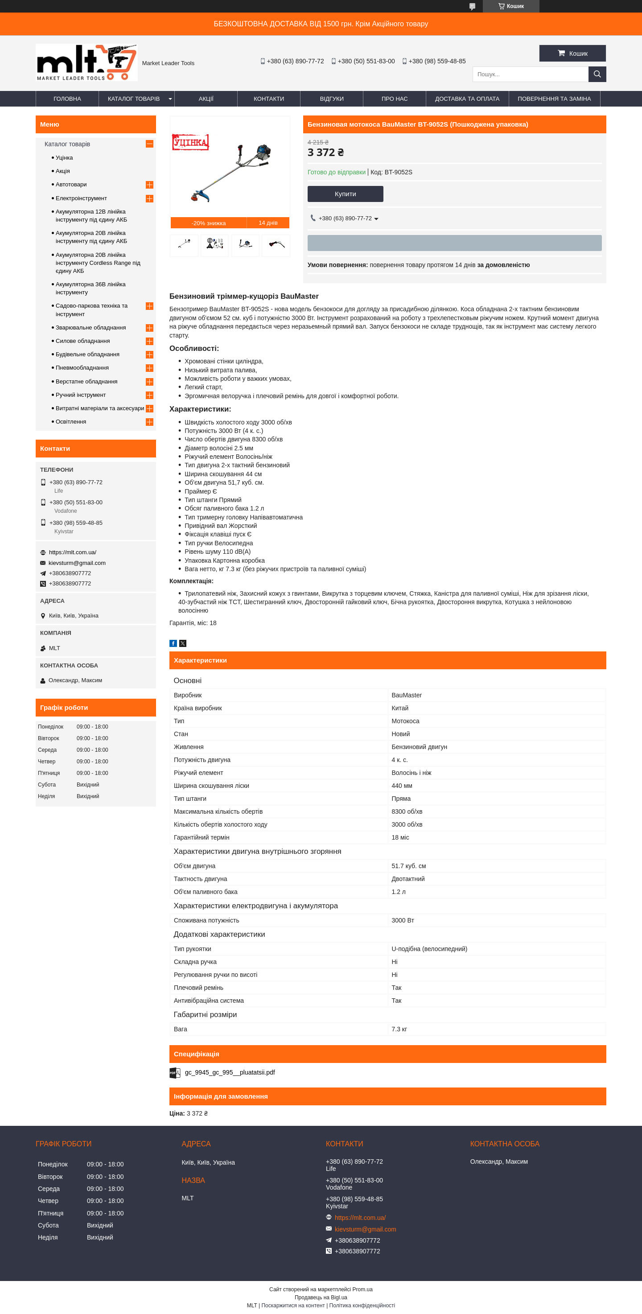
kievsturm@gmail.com (77, 563)
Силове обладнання (83, 341)
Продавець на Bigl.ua (321, 1297)
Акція (63, 171)
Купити (345, 194)
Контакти (269, 98)
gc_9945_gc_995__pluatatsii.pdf (230, 1072)
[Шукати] (597, 74)
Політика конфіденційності (362, 1305)
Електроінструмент (81, 198)
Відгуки (332, 98)
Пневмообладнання (82, 367)
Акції (206, 98)
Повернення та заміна (554, 98)
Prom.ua (363, 1289)
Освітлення (71, 421)
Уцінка (64, 157)
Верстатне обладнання (87, 381)
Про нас (395, 98)
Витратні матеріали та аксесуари (100, 408)
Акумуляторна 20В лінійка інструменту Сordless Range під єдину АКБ (98, 262)
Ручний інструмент (81, 394)
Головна (67, 98)
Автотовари (71, 184)
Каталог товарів (134, 98)
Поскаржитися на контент (293, 1305)
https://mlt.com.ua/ (72, 552)
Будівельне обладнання (87, 354)
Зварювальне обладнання (91, 327)
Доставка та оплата (467, 98)
